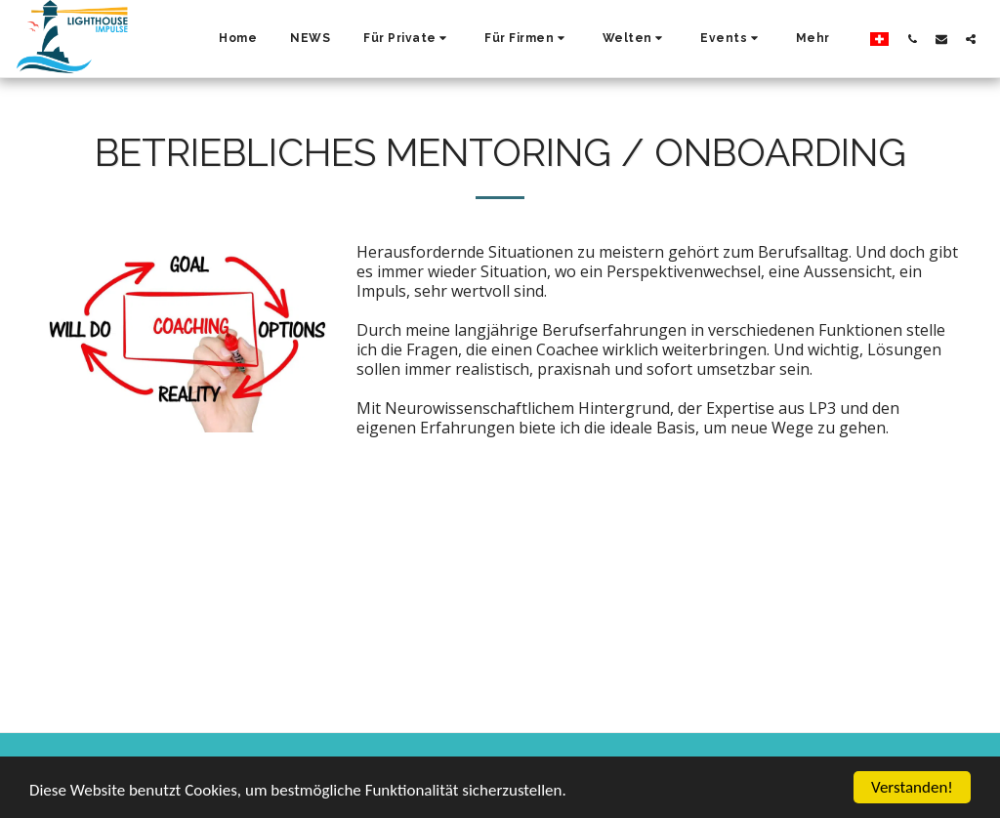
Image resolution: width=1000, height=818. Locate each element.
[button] (407, 39)
